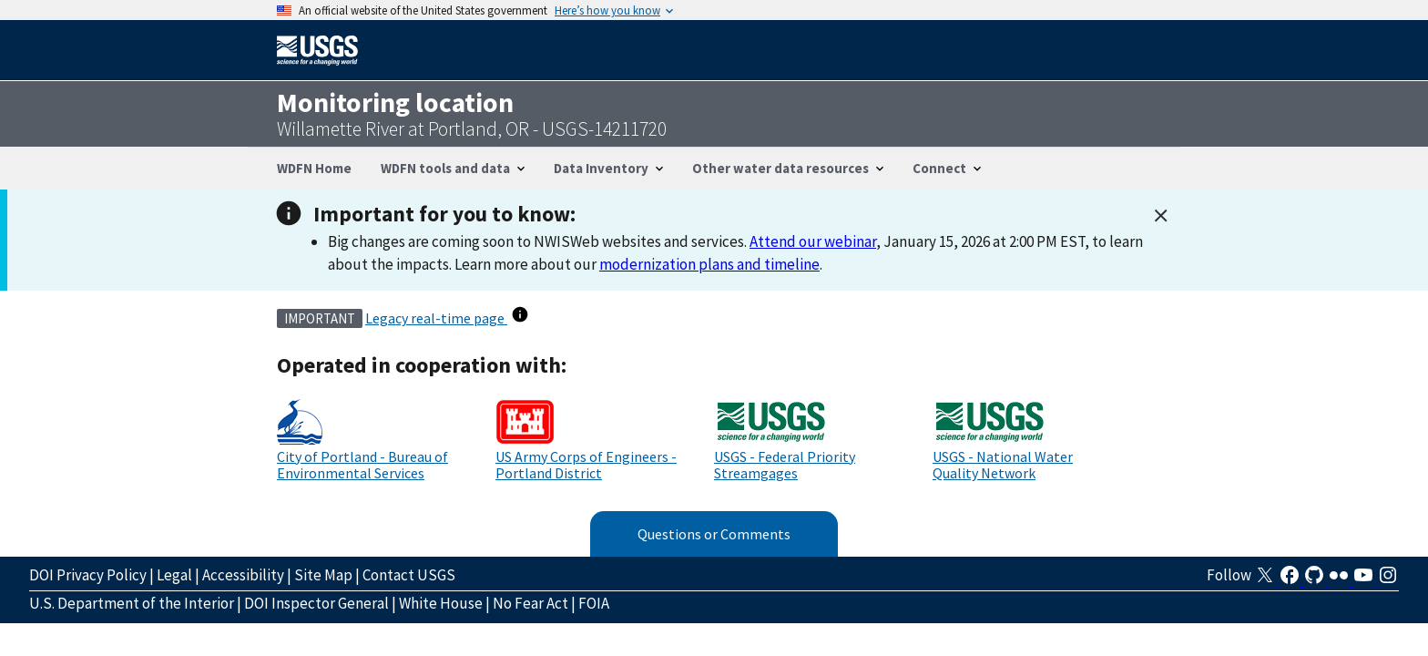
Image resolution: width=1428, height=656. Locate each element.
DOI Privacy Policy (88, 575)
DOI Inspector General (316, 603)
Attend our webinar (813, 241)
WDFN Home (314, 168)
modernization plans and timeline (709, 264)
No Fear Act (530, 603)
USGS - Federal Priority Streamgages (784, 464)
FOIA (593, 603)
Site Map (323, 575)
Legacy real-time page (436, 318)
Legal (174, 575)
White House (441, 603)
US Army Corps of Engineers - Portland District (586, 464)
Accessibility (243, 575)
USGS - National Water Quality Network (1003, 464)
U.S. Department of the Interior (131, 603)
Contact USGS (408, 575)
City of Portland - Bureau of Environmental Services (362, 464)
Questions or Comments (714, 534)
